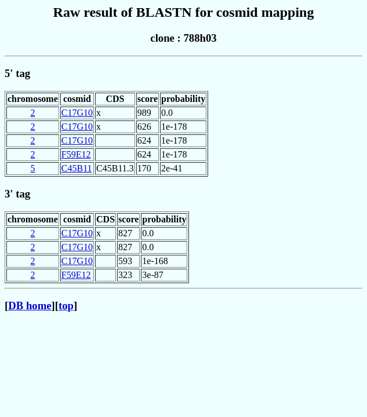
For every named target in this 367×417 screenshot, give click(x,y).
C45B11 (76, 168)
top (66, 305)
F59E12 (76, 154)
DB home (29, 305)
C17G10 (77, 113)
